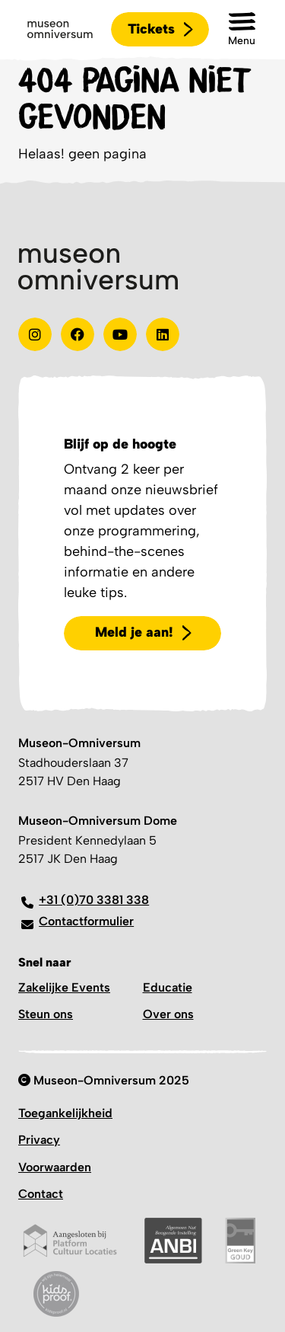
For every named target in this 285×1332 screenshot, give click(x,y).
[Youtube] (120, 334)
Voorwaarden (54, 1167)
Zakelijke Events (64, 987)
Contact (40, 1194)
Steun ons (45, 1014)
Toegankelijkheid (65, 1113)
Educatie (167, 987)
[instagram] (35, 334)
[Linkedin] (162, 334)
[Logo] (60, 30)
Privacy (39, 1139)
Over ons (168, 1014)
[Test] (77, 334)
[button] (242, 29)
